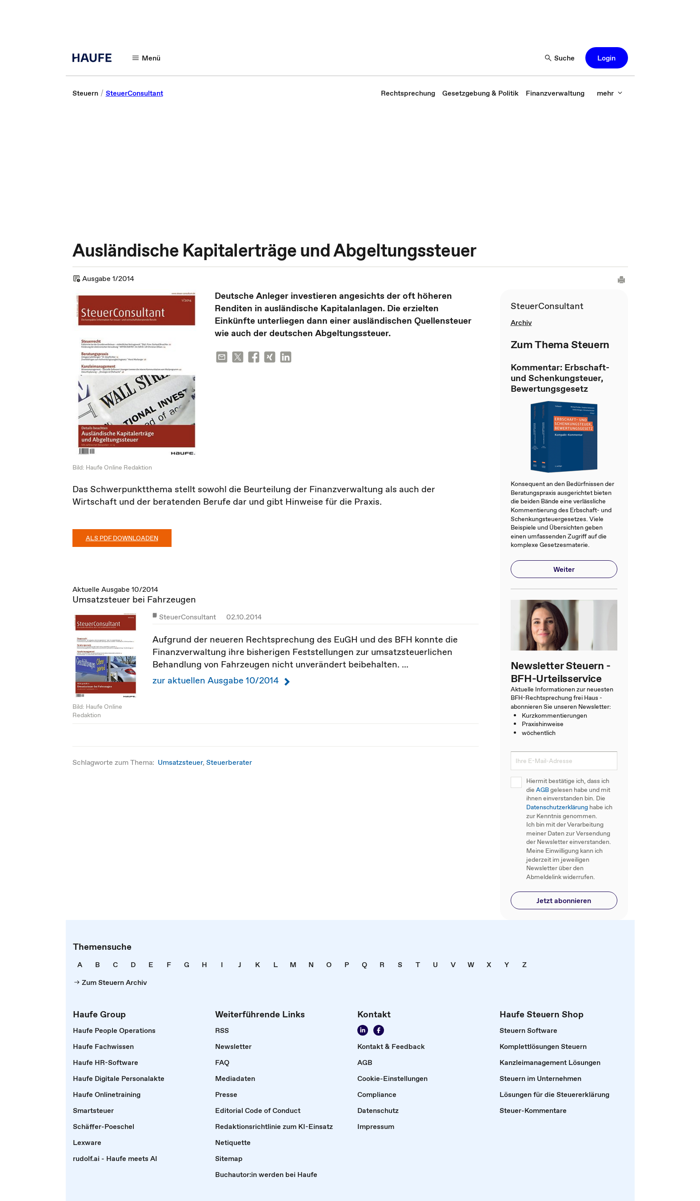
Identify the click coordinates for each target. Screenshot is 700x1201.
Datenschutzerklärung (557, 807)
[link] (85, 93)
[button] (606, 57)
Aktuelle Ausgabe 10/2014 (275, 654)
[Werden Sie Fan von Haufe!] (378, 1030)
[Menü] (147, 58)
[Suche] (560, 58)
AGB (542, 790)
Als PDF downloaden (122, 538)
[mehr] (610, 93)
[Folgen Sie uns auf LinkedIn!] (362, 1030)
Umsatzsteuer (180, 762)
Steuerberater (229, 762)
